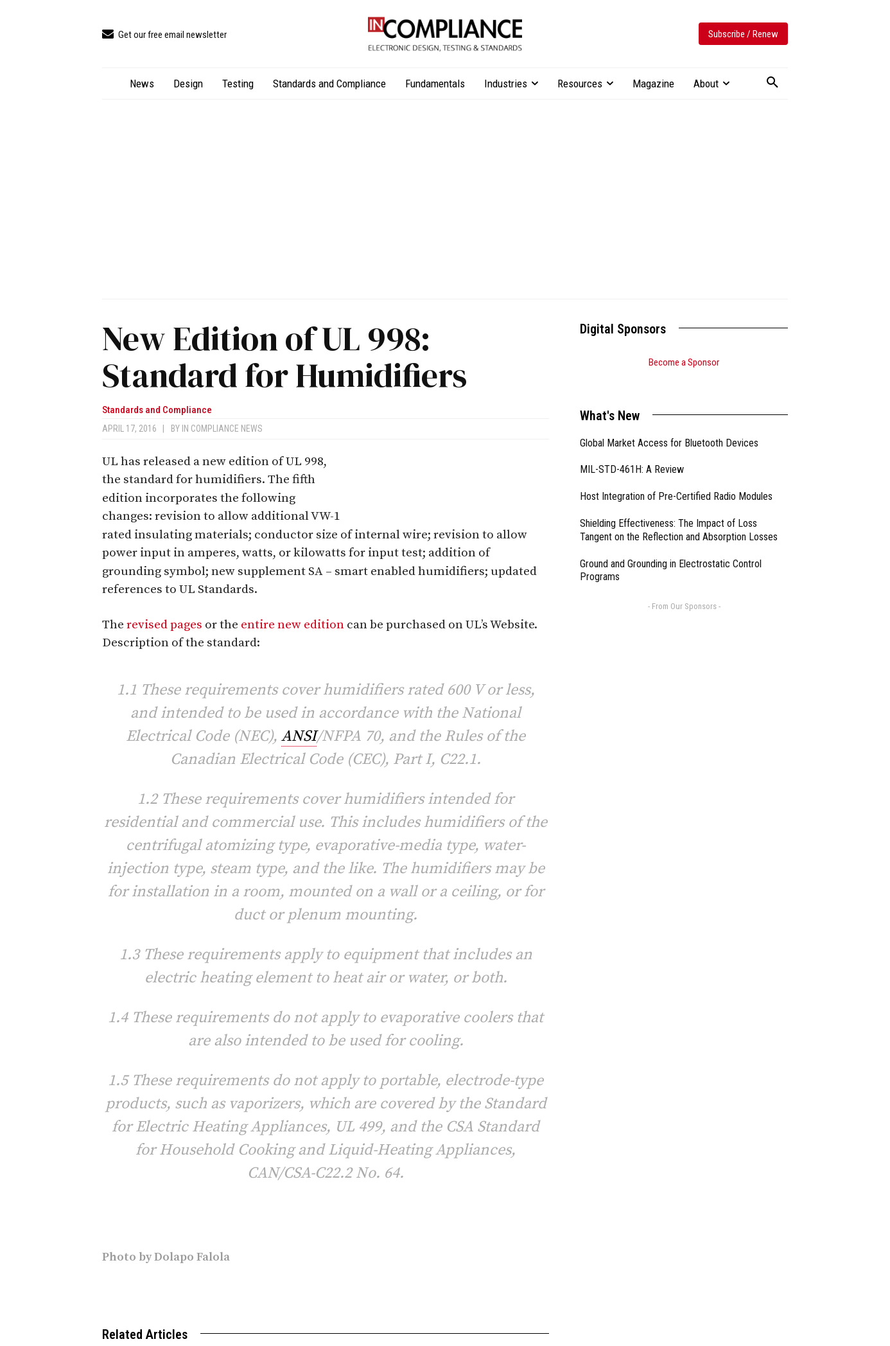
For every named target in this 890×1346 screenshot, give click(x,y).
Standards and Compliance (157, 410)
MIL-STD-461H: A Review (632, 453)
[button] (772, 82)
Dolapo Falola (192, 1257)
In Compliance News (222, 428)
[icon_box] (164, 35)
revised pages (164, 624)
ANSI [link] (299, 736)
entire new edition (292, 624)
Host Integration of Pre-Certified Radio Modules (676, 480)
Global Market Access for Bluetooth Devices (669, 427)
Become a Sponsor (684, 362)
